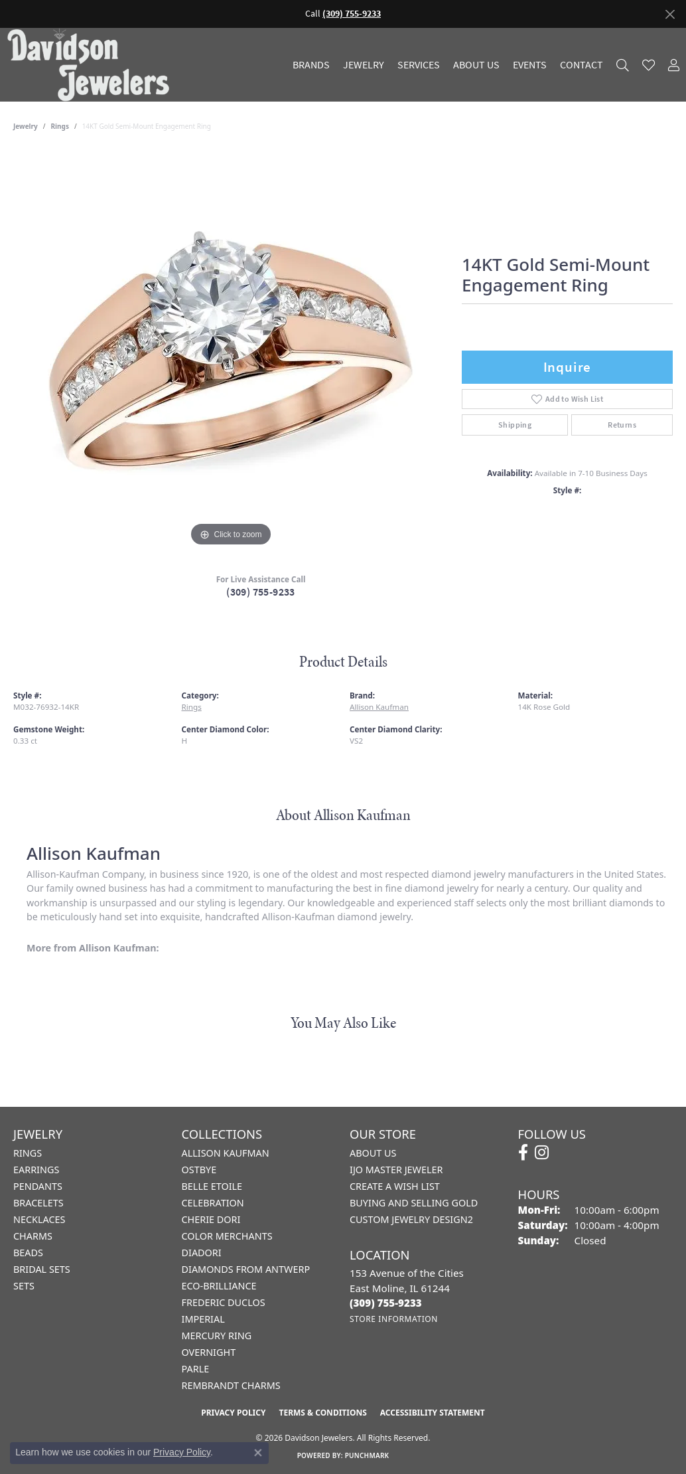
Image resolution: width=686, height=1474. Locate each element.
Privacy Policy (233, 1412)
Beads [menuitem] (28, 1252)
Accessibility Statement (432, 1412)
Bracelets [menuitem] (38, 1202)
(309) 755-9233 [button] (351, 13)
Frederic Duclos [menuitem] (223, 1302)
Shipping (514, 425)
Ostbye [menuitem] (199, 1169)
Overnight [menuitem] (209, 1352)
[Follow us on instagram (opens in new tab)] (542, 1153)
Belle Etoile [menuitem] (212, 1186)
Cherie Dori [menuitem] (211, 1219)
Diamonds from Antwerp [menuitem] (246, 1269)
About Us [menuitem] (373, 1153)
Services (418, 65)
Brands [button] (311, 65)
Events (530, 65)
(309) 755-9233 (260, 592)
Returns (622, 425)
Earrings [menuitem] (36, 1169)
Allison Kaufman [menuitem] (225, 1153)
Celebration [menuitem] (213, 1202)
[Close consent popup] (258, 1453)
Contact (581, 65)
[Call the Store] (386, 1302)
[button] (623, 64)
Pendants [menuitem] (37, 1186)
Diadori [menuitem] (202, 1252)
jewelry (25, 126)
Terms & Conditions (322, 1412)
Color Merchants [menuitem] (227, 1236)
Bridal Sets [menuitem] (41, 1269)
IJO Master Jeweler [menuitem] (396, 1169)
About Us (476, 65)
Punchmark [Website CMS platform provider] (367, 1455)
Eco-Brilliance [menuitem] (219, 1285)
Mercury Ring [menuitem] (217, 1335)
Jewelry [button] (363, 65)
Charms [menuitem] (32, 1236)
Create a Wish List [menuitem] (395, 1186)
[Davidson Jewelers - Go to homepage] (91, 65)
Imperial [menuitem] (203, 1319)
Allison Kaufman (379, 707)
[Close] (669, 14)
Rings (60, 126)
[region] (231, 350)
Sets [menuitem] (23, 1285)
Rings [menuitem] (27, 1153)
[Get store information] (394, 1319)
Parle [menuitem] (196, 1368)
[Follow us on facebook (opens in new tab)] (523, 1153)
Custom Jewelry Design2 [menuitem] (411, 1219)
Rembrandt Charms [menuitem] (231, 1385)
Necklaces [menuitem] (39, 1219)
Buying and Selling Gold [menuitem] (414, 1202)
